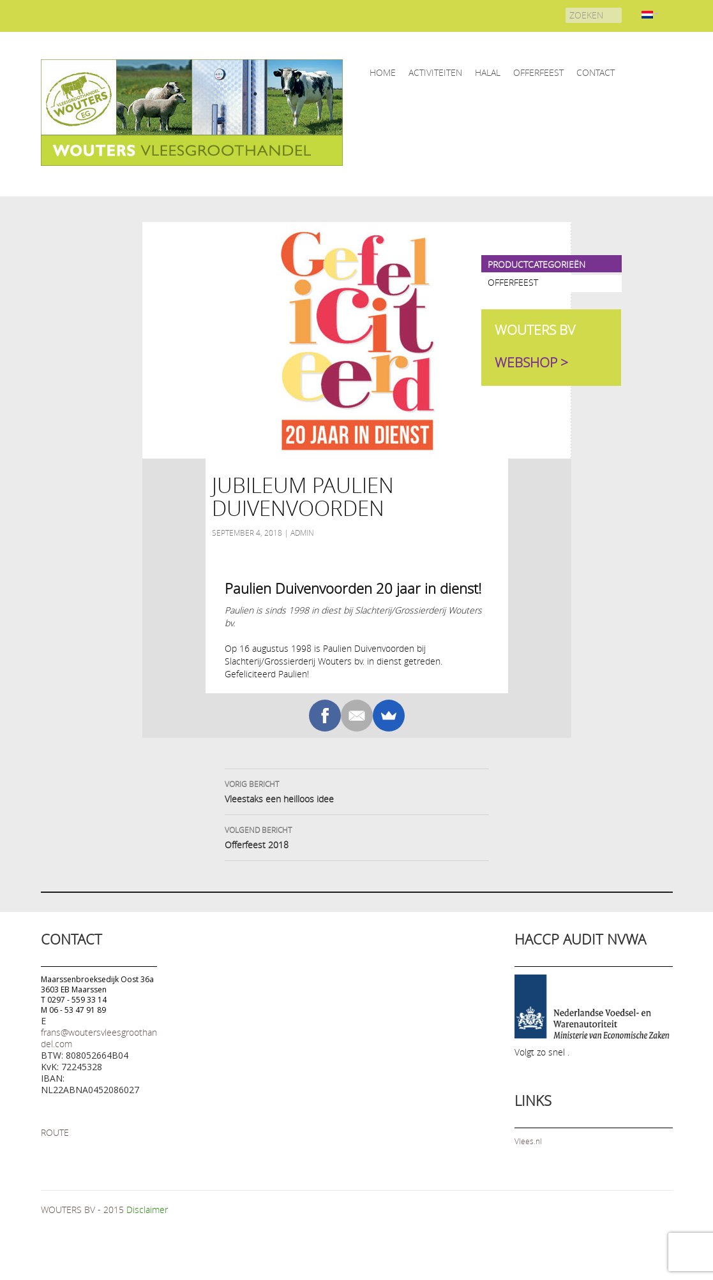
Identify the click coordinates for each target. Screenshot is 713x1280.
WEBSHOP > (531, 362)
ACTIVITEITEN (435, 72)
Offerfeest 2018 (357, 836)
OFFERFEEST (538, 72)
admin (302, 532)
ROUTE (55, 1132)
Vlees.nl (528, 1141)
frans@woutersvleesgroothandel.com (99, 1038)
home (383, 72)
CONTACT (595, 72)
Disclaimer (147, 1209)
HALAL (487, 72)
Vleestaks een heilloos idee (357, 790)
